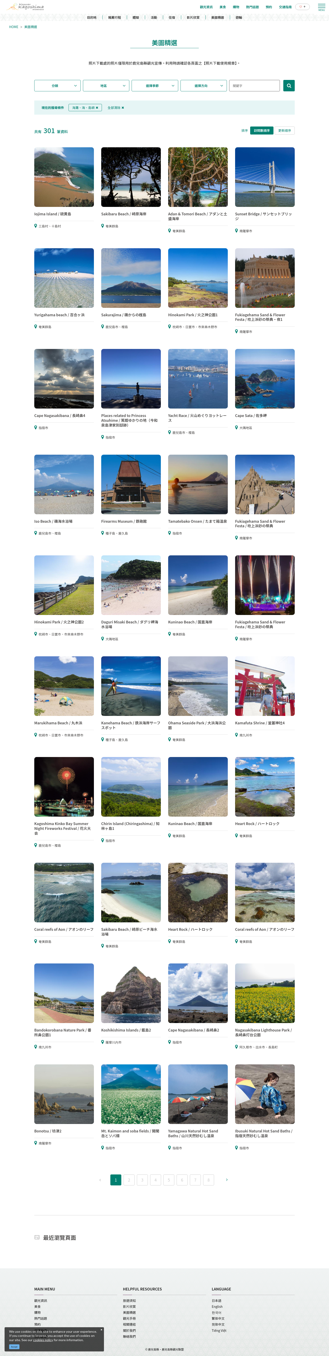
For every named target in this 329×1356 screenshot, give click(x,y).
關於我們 (129, 1330)
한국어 (216, 1312)
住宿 (172, 17)
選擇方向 (201, 85)
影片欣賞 (193, 17)
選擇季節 (152, 85)
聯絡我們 (129, 1336)
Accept (14, 1346)
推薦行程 (114, 17)
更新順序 (284, 130)
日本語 (216, 1300)
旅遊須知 (129, 1300)
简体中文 (218, 1324)
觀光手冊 (129, 1318)
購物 (37, 1312)
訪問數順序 (262, 130)
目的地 (92, 17)
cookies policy (43, 1340)
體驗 (136, 17)
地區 (104, 85)
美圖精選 (217, 17)
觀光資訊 (40, 1300)
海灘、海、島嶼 (85, 107)
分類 (55, 85)
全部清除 (116, 107)
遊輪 (239, 17)
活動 (154, 17)
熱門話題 (40, 1318)
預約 (37, 1324)
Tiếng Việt (219, 1330)
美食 (37, 1306)
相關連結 (129, 1324)
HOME (13, 27)
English (217, 1306)
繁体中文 (218, 1318)
